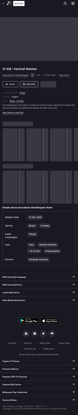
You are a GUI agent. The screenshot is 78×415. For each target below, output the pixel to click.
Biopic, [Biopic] (13, 101)
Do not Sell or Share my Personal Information (39, 354)
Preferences (48, 348)
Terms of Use (30, 348)
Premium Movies (11, 369)
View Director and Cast (13, 112)
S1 (5, 69)
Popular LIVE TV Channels (15, 377)
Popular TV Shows (11, 361)
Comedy (20, 101)
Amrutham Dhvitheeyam (16, 75)
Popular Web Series (12, 385)
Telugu (22, 92)
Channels (12, 343)
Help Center (45, 343)
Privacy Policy (64, 343)
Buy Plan (19, 3)
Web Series (64, 75)
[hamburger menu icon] (72, 3)
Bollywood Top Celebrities (15, 392)
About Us (28, 343)
